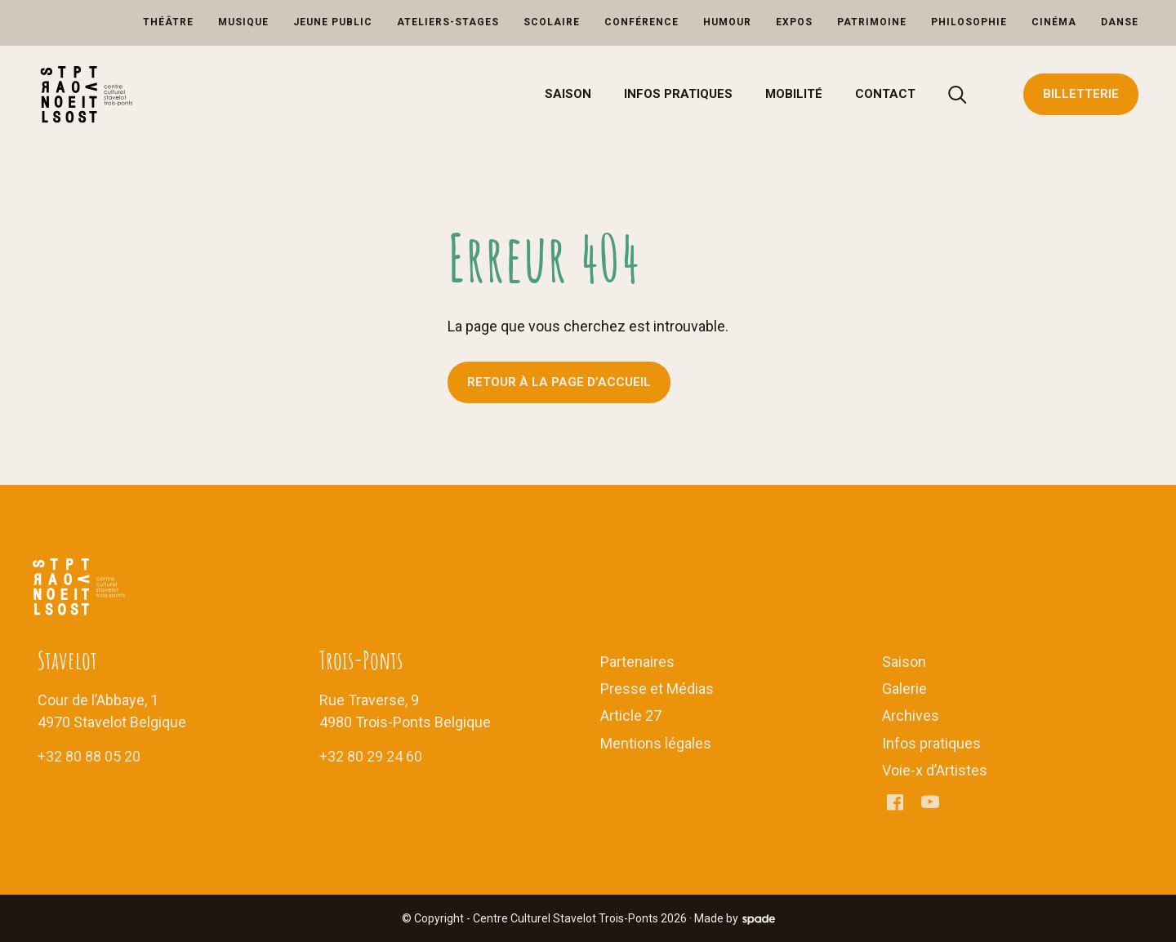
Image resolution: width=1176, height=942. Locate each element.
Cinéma (1053, 22)
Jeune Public (332, 22)
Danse (1119, 22)
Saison (568, 94)
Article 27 (631, 715)
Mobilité (793, 94)
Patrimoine (871, 22)
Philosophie (969, 22)
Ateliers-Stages (448, 22)
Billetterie (1081, 94)
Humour (727, 22)
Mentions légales (655, 743)
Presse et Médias (657, 688)
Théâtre (168, 22)
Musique (243, 22)
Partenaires (637, 661)
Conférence (641, 22)
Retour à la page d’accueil (559, 382)
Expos (794, 22)
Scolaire (551, 22)
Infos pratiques (678, 94)
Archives (910, 715)
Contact (885, 94)
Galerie (904, 688)
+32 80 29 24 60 (370, 756)
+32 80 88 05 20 (89, 756)
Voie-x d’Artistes (934, 770)
